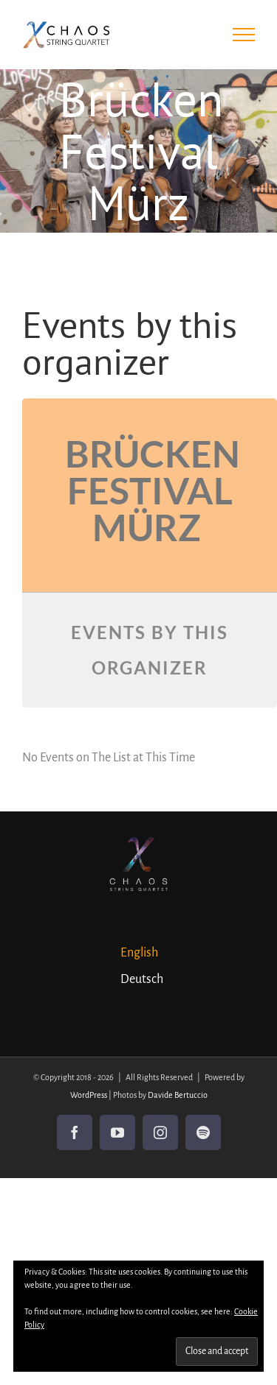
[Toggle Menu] (244, 34)
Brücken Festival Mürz (152, 490)
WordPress (88, 1094)
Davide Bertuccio (178, 1094)
